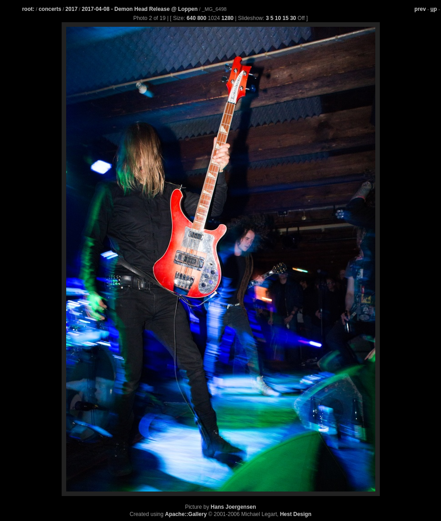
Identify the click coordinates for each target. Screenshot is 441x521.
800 (201, 18)
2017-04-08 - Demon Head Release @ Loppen (140, 9)
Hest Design (295, 514)
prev (420, 9)
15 (285, 18)
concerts (50, 9)
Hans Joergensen (233, 507)
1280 (228, 18)
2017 (71, 9)
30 (293, 18)
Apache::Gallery (186, 514)
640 (191, 18)
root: (28, 9)
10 (278, 18)
